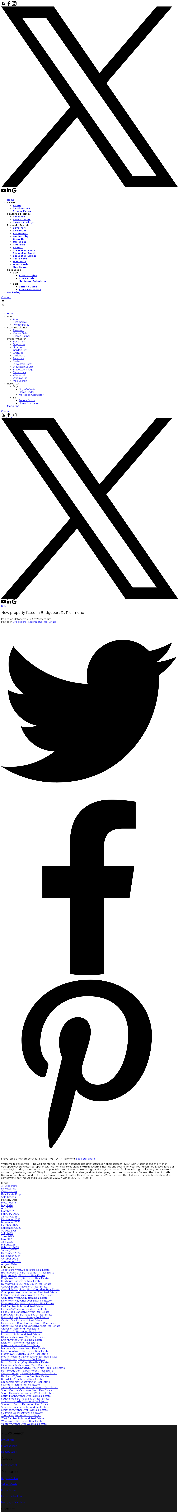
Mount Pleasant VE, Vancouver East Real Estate (29, 1356)
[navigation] (89, 454)
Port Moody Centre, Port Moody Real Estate (27, 1370)
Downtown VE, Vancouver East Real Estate (26, 1300)
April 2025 (7, 1241)
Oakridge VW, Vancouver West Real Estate (26, 1365)
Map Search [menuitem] (20, 267)
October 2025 (9, 1225)
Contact (6, 297)
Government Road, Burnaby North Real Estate (28, 1323)
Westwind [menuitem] (19, 261)
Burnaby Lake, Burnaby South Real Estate (26, 1283)
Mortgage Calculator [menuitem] (32, 281)
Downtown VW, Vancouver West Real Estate (27, 1303)
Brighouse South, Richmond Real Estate (25, 1278)
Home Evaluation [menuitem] (30, 289)
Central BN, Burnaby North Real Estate (24, 1286)
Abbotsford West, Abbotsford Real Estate (25, 1269)
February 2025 (10, 1247)
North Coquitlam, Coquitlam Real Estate (25, 1362)
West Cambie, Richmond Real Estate (22, 1418)
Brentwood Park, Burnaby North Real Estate (27, 1272)
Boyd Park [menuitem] (19, 228)
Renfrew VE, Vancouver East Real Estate (25, 1376)
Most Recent (8, 1202)
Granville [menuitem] (19, 239)
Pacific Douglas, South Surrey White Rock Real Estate (33, 1368)
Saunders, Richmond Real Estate (20, 1384)
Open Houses (9, 1191)
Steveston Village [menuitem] (25, 256)
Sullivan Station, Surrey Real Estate (22, 1412)
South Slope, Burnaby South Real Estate (25, 1398)
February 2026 (10, 1213)
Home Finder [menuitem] (27, 278)
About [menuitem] (17, 205)
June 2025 (7, 1236)
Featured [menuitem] (19, 216)
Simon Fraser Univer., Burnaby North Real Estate (29, 1387)
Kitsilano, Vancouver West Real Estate (23, 1337)
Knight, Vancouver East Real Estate (22, 1339)
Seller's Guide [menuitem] (28, 286)
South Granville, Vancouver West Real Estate (27, 1393)
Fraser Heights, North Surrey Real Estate (25, 1317)
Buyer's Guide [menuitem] (28, 275)
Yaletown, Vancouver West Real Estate (24, 1424)
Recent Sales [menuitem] (22, 219)
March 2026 (8, 1211)
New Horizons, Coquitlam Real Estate (23, 1359)
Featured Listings (19, 214)
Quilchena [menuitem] (20, 242)
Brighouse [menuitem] (20, 230)
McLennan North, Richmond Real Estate (25, 1351)
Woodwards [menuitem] (20, 264)
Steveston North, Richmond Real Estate (24, 1401)
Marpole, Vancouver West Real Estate (23, 1348)
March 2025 (8, 1244)
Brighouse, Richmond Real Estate (21, 1281)
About (11, 202)
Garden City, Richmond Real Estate (21, 1320)
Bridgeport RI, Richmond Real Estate (34, 621)
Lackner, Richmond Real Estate (19, 1342)
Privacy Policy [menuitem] (22, 211)
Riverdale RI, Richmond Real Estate (22, 1379)
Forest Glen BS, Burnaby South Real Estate (26, 1314)
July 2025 (7, 1233)
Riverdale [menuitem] (19, 244)
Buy (15, 272)
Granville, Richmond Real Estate (20, 1328)
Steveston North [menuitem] (24, 250)
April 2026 (7, 1208)
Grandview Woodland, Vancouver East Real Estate (30, 1325)
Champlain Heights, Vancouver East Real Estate (29, 1292)
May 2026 (7, 1205)
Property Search (18, 225)
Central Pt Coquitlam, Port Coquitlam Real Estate (30, 1289)
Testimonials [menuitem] (21, 208)
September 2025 (11, 1227)
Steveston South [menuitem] (24, 253)
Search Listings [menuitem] (23, 222)
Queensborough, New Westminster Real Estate (29, 1373)
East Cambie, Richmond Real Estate (22, 1306)
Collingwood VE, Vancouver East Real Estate (27, 1295)
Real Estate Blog (11, 1194)
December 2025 (10, 1219)
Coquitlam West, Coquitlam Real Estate (24, 1297)
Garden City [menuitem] (21, 236)
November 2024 (10, 1255)
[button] (3, 5)
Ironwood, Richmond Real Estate (20, 1334)
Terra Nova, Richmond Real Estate (21, 1415)
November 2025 (10, 1222)
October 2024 (9, 1258)
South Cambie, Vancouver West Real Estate (26, 1390)
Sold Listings (8, 1197)
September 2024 (11, 1261)
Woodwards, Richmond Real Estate (22, 1421)
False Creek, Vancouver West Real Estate (25, 1311)
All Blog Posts (9, 1185)
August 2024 (9, 1264)
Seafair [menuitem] (18, 247)
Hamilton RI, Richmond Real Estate (21, 1331)
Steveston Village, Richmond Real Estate (25, 1407)
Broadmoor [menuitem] (20, 233)
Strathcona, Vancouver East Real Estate (24, 1410)
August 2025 (9, 1230)
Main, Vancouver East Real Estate (20, 1345)
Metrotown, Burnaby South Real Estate (24, 1354)
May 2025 (7, 1239)
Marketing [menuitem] (14, 292)
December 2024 (10, 1253)
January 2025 (9, 1250)
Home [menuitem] (11, 200)
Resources (14, 270)
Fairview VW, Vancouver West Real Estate (25, 1309)
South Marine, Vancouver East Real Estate (26, 1396)
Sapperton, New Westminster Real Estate (25, 1382)
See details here (85, 1158)
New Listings (8, 1188)
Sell (15, 284)
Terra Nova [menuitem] (20, 258)
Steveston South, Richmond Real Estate (24, 1404)
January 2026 (9, 1216)
